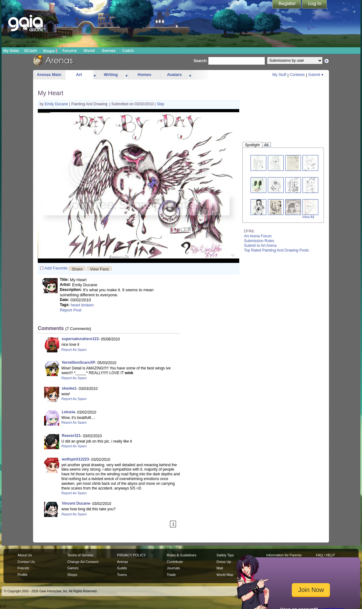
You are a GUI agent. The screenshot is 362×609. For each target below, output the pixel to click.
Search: (200, 61)
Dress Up (224, 562)
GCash (30, 50)
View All (308, 217)
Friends (23, 568)
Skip (160, 104)
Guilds (122, 568)
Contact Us (26, 562)
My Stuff (279, 74)
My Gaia (11, 50)
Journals (173, 568)
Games (109, 50)
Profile (22, 575)
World (89, 50)
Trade (171, 575)
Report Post (71, 310)
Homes (144, 74)
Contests (297, 74)
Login (314, 4)
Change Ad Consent (83, 562)
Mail (220, 568)
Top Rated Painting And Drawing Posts (276, 250)
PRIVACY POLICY (131, 555)
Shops (50, 51)
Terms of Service (80, 555)
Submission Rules (259, 241)
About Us (25, 555)
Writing (111, 74)
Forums (69, 50)
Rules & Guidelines (181, 555)
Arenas (122, 562)
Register (287, 4)
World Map (225, 575)
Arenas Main (49, 74)
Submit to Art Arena (260, 245)
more (95, 74)
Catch (128, 50)
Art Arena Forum (258, 236)
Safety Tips (225, 555)
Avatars (174, 74)
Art (79, 74)
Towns (122, 575)
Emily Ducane (57, 104)
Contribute (175, 562)
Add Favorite (56, 268)
